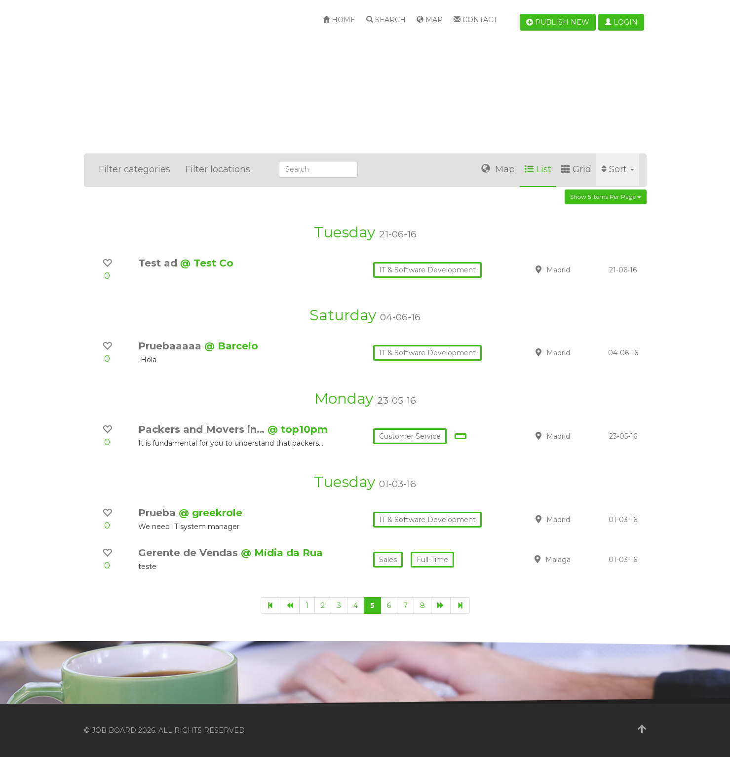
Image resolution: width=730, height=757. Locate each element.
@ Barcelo (231, 346)
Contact (475, 19)
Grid (576, 169)
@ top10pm (298, 429)
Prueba (158, 513)
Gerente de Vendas (189, 553)
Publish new (557, 22)
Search (386, 19)
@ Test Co (206, 263)
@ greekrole (210, 513)
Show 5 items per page (605, 196)
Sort (617, 169)
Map (430, 19)
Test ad (159, 263)
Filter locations (217, 169)
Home (339, 19)
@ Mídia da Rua (282, 553)
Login (621, 22)
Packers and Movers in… (203, 429)
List (538, 169)
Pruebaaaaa (171, 346)
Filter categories (134, 169)
